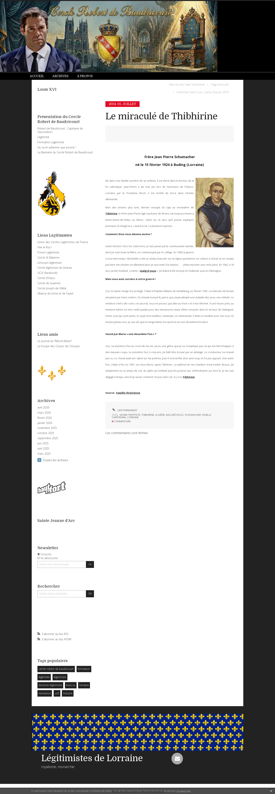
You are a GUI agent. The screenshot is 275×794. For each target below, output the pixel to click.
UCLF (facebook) (47, 273)
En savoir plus (184, 790)
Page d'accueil (220, 84)
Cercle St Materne (48, 257)
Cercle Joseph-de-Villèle (51, 288)
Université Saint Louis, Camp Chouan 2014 (202, 92)
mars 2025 (44, 453)
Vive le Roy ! (44, 247)
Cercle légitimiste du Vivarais (54, 267)
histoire (67, 693)
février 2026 (44, 418)
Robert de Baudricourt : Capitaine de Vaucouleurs (60, 130)
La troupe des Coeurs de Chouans (58, 346)
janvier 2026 (44, 423)
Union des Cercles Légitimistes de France (62, 242)
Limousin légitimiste (49, 262)
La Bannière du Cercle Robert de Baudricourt (65, 152)
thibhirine (148, 414)
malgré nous (148, 270)
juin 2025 (43, 443)
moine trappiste (130, 414)
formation (84, 669)
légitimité (44, 677)
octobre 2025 (45, 433)
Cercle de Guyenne (49, 283)
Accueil (37, 76)
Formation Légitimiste (50, 142)
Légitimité (43, 137)
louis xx (70, 685)
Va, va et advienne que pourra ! (56, 147)
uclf (57, 693)
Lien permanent (124, 410)
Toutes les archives (55, 460)
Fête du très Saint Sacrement (187, 84)
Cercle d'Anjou (46, 278)
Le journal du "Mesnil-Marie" (54, 341)
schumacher (193, 414)
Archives (60, 76)
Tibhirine (111, 213)
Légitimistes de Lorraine (92, 758)
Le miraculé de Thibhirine (161, 116)
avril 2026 (43, 407)
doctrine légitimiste (50, 685)
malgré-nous (175, 414)
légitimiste (60, 677)
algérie (160, 414)
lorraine (84, 685)
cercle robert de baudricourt (56, 669)
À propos (85, 76)
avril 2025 (43, 448)
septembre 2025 (47, 438)
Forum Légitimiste (48, 252)
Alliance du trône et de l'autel (55, 293)
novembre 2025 (47, 428)
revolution (45, 693)
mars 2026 (44, 412)
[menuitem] (39, 76)
